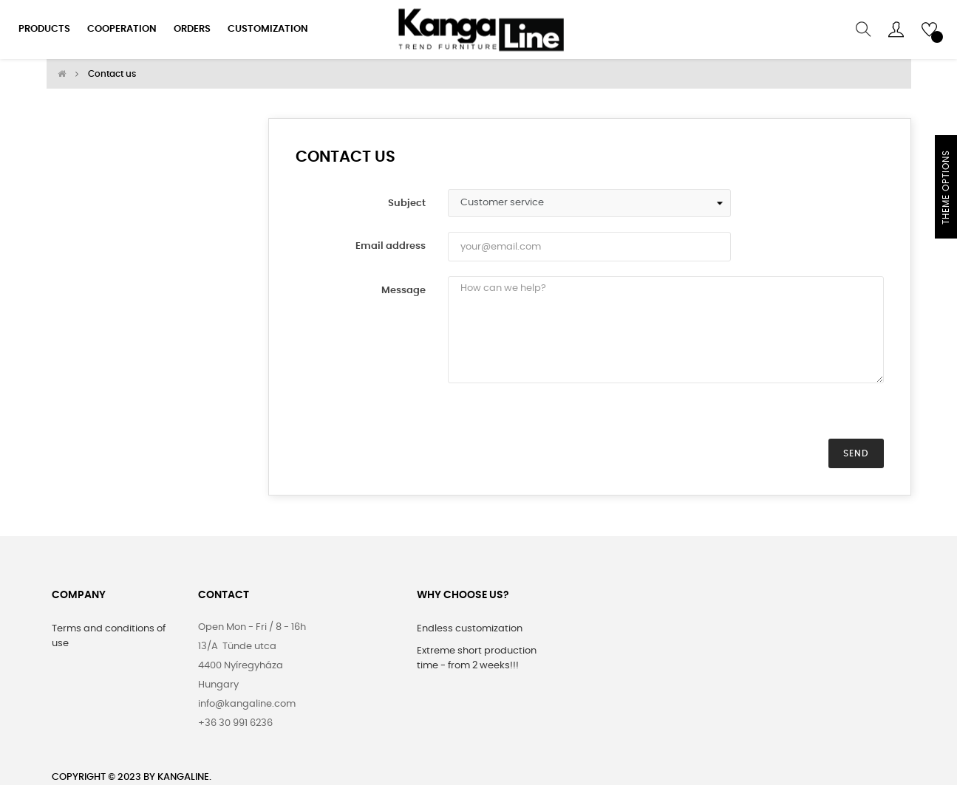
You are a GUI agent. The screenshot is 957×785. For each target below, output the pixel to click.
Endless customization (469, 628)
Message (403, 290)
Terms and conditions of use (109, 635)
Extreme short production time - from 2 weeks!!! (477, 657)
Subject (407, 203)
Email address (390, 245)
